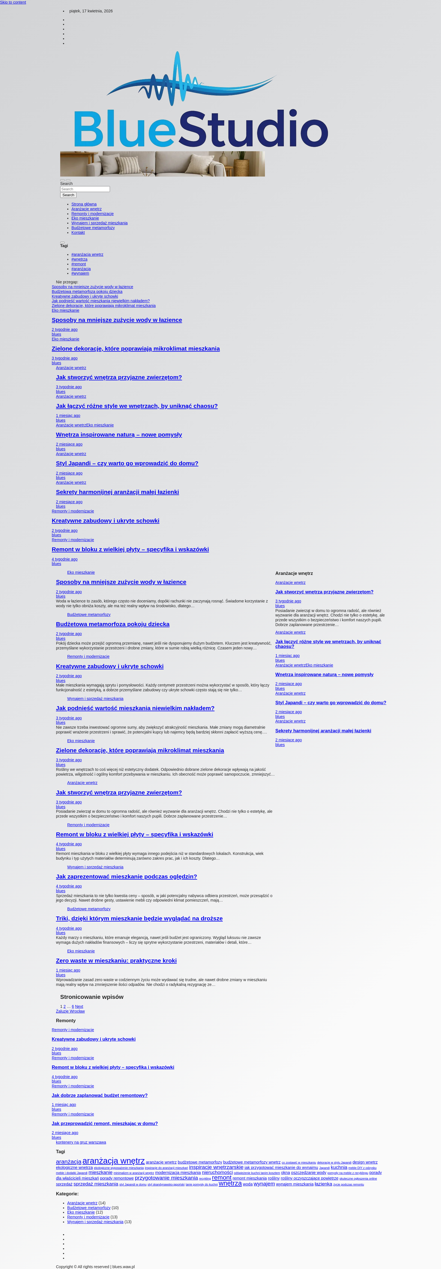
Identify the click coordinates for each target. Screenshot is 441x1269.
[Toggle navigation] (62, 180)
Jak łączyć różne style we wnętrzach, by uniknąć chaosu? (137, 406)
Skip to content (13, 2)
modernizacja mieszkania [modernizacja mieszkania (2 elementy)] (178, 1172)
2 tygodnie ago (65, 329)
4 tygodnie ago (65, 559)
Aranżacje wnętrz (86, 209)
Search (66, 183)
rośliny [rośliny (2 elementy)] (274, 1178)
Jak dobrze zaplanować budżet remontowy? (100, 1095)
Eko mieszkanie (85, 218)
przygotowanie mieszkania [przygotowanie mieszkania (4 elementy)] (166, 1178)
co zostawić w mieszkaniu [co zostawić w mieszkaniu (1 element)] (299, 1162)
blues (56, 334)
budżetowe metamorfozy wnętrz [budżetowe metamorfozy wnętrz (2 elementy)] (252, 1162)
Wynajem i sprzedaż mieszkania (99, 223)
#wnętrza (79, 259)
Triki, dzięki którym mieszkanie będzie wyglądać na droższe (139, 918)
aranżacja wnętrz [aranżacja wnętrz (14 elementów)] (113, 1160)
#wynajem (80, 273)
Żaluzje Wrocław (70, 1011)
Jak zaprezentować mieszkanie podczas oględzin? (126, 876)
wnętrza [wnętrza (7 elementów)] (230, 1183)
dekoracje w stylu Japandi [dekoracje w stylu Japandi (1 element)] (334, 1162)
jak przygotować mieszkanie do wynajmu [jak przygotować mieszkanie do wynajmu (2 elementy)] (281, 1167)
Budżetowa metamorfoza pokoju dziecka (113, 624)
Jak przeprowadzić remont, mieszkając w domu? (105, 1123)
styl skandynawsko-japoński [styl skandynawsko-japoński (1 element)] (166, 1184)
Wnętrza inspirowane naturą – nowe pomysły (119, 434)
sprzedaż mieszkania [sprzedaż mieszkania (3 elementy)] (96, 1184)
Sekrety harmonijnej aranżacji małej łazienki (117, 492)
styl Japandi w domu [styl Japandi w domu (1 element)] (133, 1184)
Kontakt (78, 232)
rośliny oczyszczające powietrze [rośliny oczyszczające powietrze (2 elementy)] (309, 1178)
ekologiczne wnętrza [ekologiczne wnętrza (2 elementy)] (74, 1167)
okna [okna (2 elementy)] (285, 1172)
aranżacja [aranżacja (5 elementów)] (68, 1161)
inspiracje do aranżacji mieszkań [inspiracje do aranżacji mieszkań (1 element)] (166, 1167)
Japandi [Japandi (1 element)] (324, 1167)
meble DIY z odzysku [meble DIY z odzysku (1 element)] (362, 1167)
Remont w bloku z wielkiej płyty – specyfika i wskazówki (130, 549)
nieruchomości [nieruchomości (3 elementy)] (217, 1172)
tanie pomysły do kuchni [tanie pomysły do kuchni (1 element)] (202, 1184)
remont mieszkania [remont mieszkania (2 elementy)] (250, 1178)
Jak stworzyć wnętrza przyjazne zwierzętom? (119, 377)
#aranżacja (81, 269)
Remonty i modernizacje (92, 213)
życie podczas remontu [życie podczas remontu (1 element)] (348, 1184)
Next (79, 1006)
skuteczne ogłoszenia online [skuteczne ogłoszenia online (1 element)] (358, 1178)
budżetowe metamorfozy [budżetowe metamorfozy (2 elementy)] (200, 1162)
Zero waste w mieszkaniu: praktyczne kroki (116, 960)
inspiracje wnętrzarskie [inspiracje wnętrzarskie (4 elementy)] (216, 1167)
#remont (78, 264)
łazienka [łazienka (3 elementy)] (323, 1184)
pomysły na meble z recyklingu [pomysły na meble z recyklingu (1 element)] (347, 1173)
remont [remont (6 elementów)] (222, 1177)
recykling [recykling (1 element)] (205, 1178)
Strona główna (84, 204)
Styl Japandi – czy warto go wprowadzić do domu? (127, 463)
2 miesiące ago (69, 444)
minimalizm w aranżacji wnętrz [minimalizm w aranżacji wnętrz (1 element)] (134, 1173)
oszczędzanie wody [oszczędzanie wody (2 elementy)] (308, 1172)
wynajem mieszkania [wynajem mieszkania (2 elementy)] (295, 1184)
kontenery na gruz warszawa (81, 1142)
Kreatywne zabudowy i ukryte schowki (105, 520)
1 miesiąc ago (68, 415)
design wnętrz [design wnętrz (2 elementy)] (365, 1162)
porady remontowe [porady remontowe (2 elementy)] (117, 1178)
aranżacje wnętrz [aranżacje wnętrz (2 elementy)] (161, 1162)
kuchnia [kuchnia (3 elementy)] (339, 1167)
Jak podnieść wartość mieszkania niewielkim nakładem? (135, 708)
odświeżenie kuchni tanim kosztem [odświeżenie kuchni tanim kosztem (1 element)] (257, 1173)
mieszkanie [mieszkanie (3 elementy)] (100, 1172)
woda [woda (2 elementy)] (248, 1184)
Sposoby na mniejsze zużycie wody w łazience (117, 320)
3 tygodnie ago (65, 358)
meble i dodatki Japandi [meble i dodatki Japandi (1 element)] (71, 1173)
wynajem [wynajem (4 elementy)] (264, 1184)
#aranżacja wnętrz (87, 254)
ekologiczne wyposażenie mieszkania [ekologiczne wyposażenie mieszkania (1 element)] (119, 1167)
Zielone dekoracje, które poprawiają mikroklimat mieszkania (136, 348)
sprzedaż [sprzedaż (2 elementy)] (64, 1184)
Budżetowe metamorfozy (93, 227)
